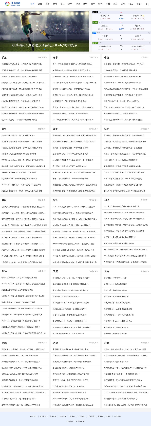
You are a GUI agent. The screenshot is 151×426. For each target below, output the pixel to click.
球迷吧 (108, 416)
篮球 (123, 4)
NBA (131, 4)
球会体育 (81, 416)
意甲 (93, 4)
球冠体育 (91, 416)
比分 (40, 4)
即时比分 (53, 416)
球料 (108, 4)
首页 (32, 4)
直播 (48, 4)
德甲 (70, 4)
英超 (63, 4)
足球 (55, 4)
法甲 (100, 4)
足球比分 (43, 416)
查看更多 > (42, 57)
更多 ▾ (139, 4)
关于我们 (117, 416)
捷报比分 (63, 416)
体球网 (72, 416)
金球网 (100, 416)
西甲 (85, 4)
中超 (78, 4)
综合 (116, 4)
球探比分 (33, 416)
